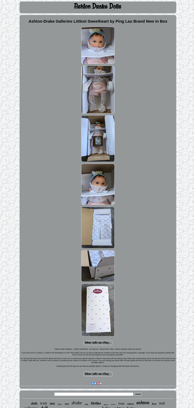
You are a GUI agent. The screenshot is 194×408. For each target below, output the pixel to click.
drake (77, 402)
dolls (34, 403)
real (162, 403)
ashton (142, 402)
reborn (130, 404)
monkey (113, 404)
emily (86, 404)
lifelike (96, 403)
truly (43, 403)
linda (121, 403)
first (154, 403)
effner (60, 404)
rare (67, 403)
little (52, 403)
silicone (106, 404)
